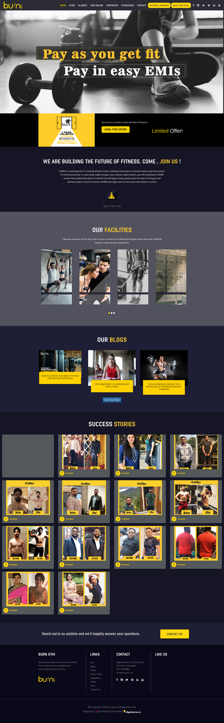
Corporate (112, 5)
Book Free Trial (181, 5)
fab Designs (102, 711)
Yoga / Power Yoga (112, 205)
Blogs (92, 666)
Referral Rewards (159, 5)
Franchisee (127, 5)
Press (92, 685)
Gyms (72, 5)
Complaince (95, 678)
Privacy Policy (96, 674)
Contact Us (174, 634)
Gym (92, 662)
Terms (93, 670)
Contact (141, 5)
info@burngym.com (124, 672)
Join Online (96, 5)
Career (93, 681)
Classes (82, 5)
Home (63, 5)
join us (169, 161)
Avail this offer (116, 129)
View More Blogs (112, 400)
